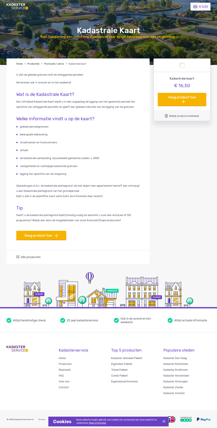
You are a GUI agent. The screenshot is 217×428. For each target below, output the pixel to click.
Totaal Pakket (119, 369)
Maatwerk (113, 6)
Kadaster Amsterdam (176, 375)
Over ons (132, 6)
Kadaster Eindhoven (175, 369)
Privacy (41, 419)
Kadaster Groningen (175, 381)
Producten (73, 6)
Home (56, 6)
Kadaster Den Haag (175, 358)
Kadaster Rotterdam (175, 364)
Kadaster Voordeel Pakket (126, 358)
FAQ (147, 6)
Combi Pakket (119, 375)
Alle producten (28, 257)
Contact (161, 6)
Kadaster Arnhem (174, 393)
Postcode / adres (54, 63)
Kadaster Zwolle (173, 387)
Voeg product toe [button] (182, 99)
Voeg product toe (41, 236)
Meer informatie (97, 423)
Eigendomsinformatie (124, 381)
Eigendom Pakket (121, 364)
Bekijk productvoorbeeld (182, 116)
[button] (93, 6)
